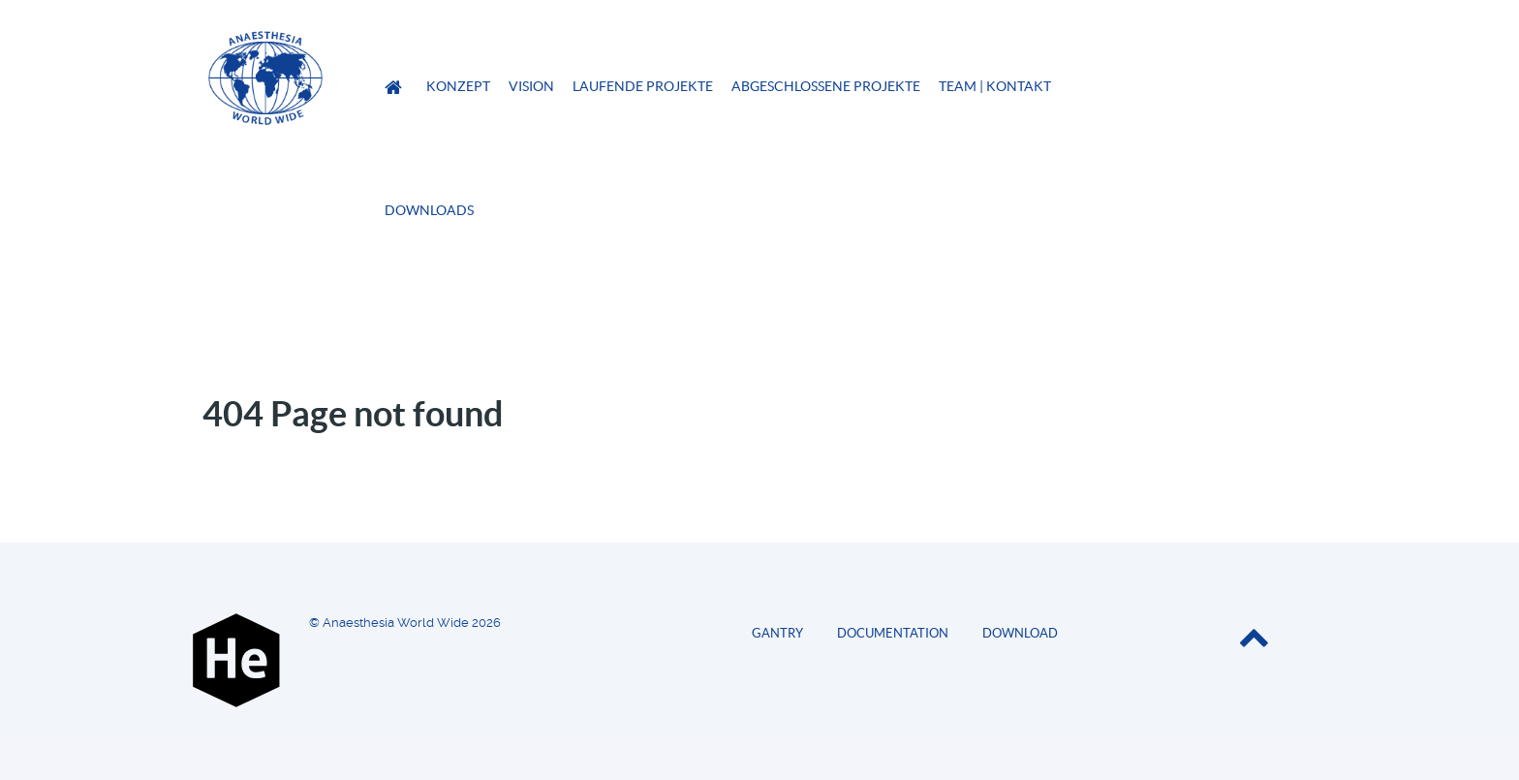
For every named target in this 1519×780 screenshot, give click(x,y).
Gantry (777, 633)
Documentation (892, 633)
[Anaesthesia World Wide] (396, 88)
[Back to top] (1253, 641)
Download (1020, 633)
